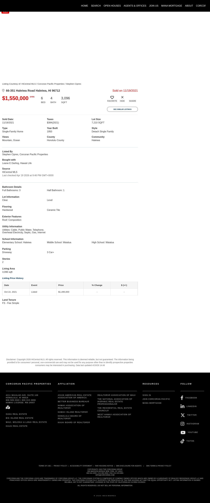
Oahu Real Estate (16, 414)
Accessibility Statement (81, 466)
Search (96, 6)
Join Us (153, 6)
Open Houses (112, 6)
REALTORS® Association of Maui (117, 395)
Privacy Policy (60, 466)
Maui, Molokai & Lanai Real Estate (26, 422)
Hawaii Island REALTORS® (73, 412)
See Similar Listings (122, 109)
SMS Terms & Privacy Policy (158, 466)
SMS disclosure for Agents (128, 466)
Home (84, 6)
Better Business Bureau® (73, 402)
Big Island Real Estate (19, 418)
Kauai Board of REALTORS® (74, 422)
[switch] (112, 100)
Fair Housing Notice (104, 466)
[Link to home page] (6, 4)
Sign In (147, 395)
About (189, 6)
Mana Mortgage (171, 6)
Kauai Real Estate (17, 426)
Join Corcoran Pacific (156, 399)
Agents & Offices (135, 6)
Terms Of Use (45, 466)
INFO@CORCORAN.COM (105, 475)
